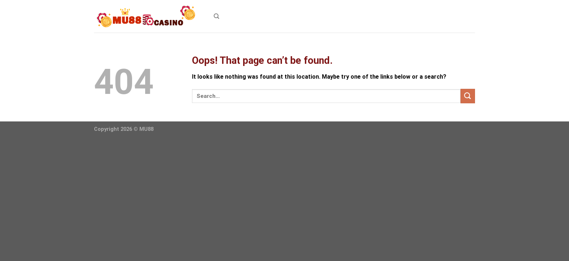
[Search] (216, 16)
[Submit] (467, 96)
